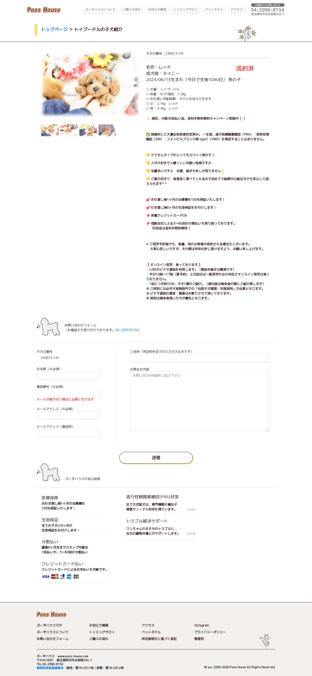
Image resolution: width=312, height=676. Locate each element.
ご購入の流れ (132, 9)
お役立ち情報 (157, 9)
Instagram (201, 625)
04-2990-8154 (126, 330)
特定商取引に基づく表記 (159, 639)
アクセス (237, 9)
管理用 (199, 639)
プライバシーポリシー (210, 632)
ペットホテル (214, 9)
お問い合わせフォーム (52, 639)
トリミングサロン (186, 9)
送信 (156, 457)
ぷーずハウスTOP (49, 625)
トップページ (54, 29)
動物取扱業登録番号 (50, 668)
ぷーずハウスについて (100, 9)
